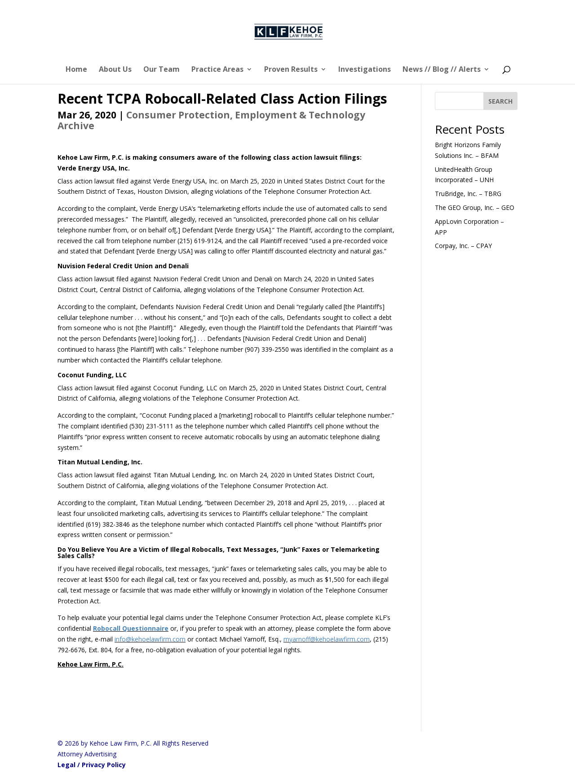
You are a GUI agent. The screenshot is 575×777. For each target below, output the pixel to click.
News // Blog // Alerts (441, 70)
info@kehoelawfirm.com (150, 639)
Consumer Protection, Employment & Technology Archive (211, 120)
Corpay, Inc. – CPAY (463, 245)
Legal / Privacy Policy (92, 764)
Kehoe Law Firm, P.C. (91, 664)
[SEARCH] (500, 101)
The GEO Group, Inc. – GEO (474, 207)
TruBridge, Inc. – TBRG (468, 193)
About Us (115, 70)
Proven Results (291, 70)
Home (76, 70)
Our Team (161, 70)
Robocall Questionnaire (130, 628)
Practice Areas (217, 70)
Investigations (364, 70)
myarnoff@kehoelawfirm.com (326, 639)
